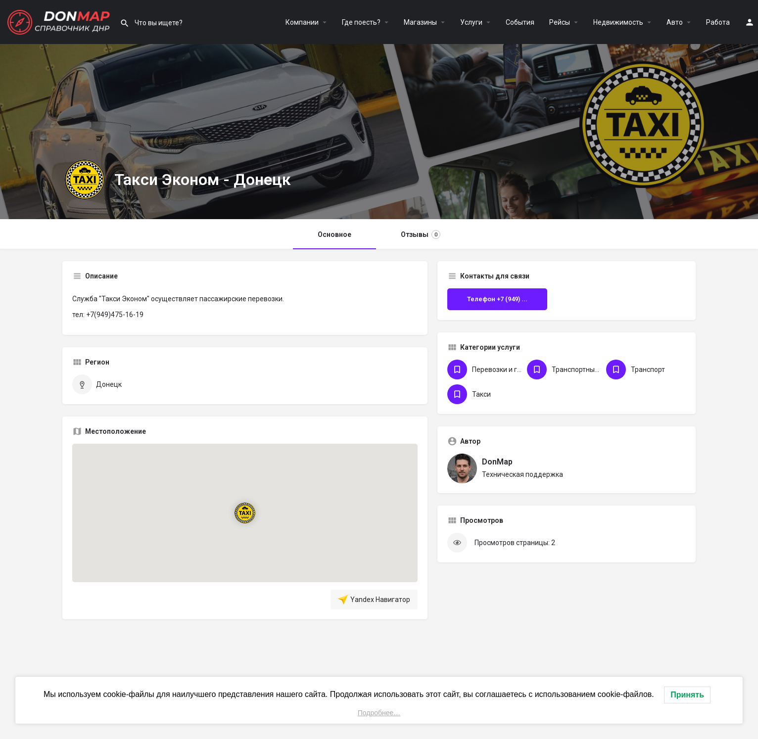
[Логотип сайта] (59, 21)
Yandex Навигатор (374, 599)
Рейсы (559, 22)
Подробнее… (379, 713)
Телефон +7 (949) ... (497, 299)
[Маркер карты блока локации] (245, 513)
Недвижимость (618, 22)
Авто (674, 22)
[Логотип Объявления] (84, 179)
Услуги (471, 22)
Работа (718, 22)
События (520, 22)
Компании (302, 22)
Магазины (420, 22)
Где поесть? (361, 22)
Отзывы (420, 234)
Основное (334, 234)
